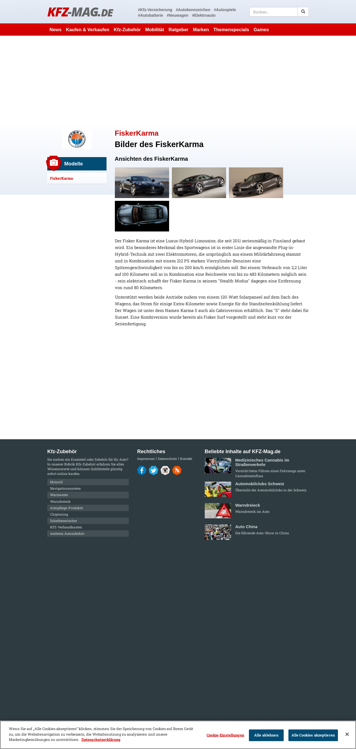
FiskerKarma (61, 178)
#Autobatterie (150, 15)
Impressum (146, 459)
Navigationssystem (65, 488)
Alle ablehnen (266, 735)
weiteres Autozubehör (67, 533)
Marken (201, 29)
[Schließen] (347, 734)
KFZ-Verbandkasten (66, 527)
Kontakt (186, 459)
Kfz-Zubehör (127, 29)
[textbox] (279, 11)
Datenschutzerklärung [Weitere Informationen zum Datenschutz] (100, 739)
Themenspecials (231, 29)
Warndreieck (60, 501)
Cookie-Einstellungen (225, 735)
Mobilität (154, 29)
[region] (178, 735)
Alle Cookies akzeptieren (313, 735)
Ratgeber (179, 29)
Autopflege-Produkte (66, 508)
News (55, 29)
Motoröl (56, 482)
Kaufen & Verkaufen (87, 29)
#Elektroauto (204, 15)
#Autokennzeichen (193, 10)
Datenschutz (167, 459)
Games (261, 29)
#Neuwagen (178, 15)
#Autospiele (225, 10)
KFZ (80, 11)
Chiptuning (59, 514)
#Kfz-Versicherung (155, 10)
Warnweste (59, 494)
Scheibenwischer (63, 520)
